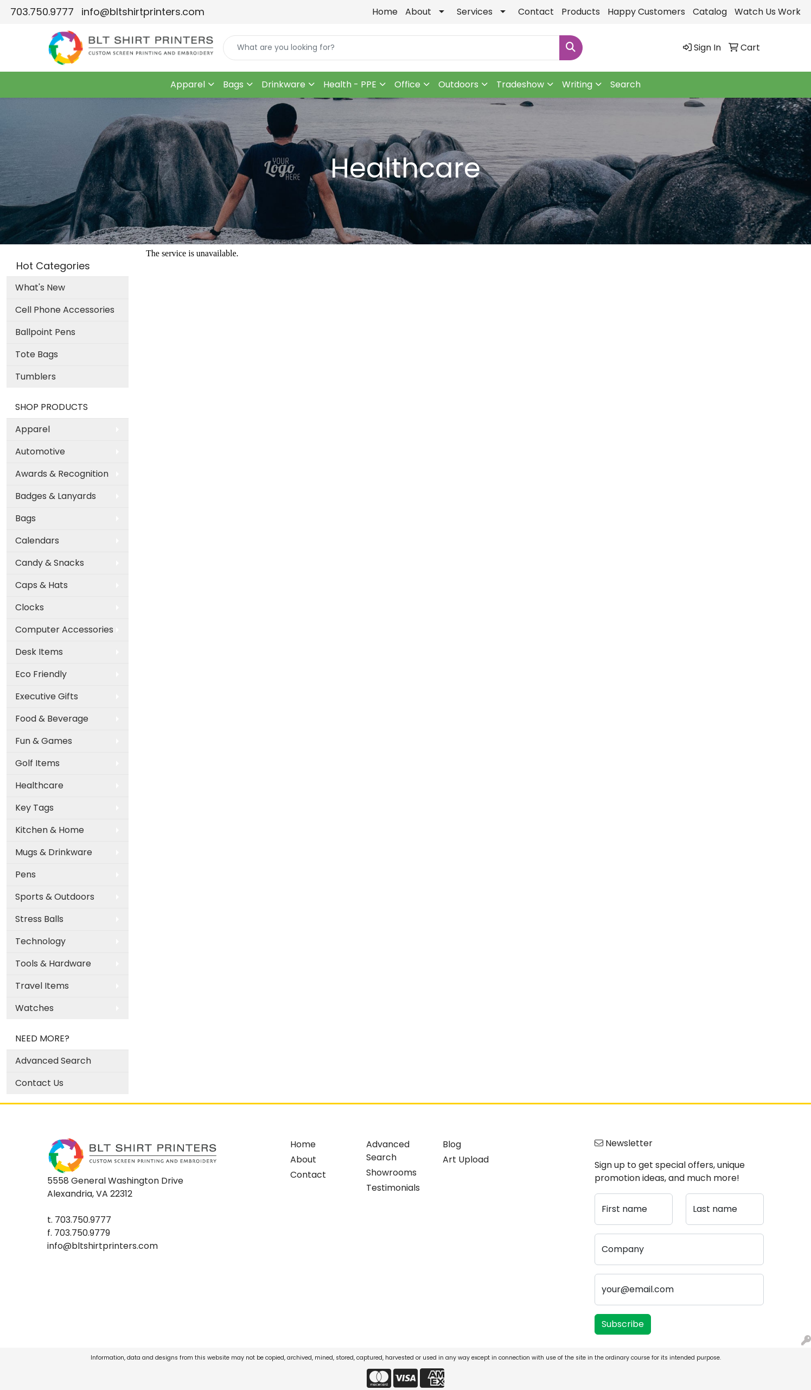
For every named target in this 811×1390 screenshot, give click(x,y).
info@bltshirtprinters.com (143, 11)
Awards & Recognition (61, 473)
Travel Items (42, 986)
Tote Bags (36, 354)
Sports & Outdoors (54, 896)
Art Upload (466, 1159)
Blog (452, 1144)
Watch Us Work (768, 11)
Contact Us (39, 1083)
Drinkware (283, 84)
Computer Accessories (64, 629)
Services (475, 11)
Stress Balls (39, 919)
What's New (40, 287)
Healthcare (39, 785)
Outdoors (458, 84)
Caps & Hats (41, 585)
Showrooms (391, 1172)
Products (580, 11)
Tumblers (35, 376)
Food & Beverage (51, 718)
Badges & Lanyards (55, 496)
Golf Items (37, 763)
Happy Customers (646, 11)
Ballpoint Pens (45, 332)
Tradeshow (520, 84)
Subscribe (623, 1324)
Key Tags (34, 807)
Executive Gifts (46, 696)
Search (625, 84)
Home (385, 11)
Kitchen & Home (49, 830)
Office (407, 84)
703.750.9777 (42, 11)
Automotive (40, 451)
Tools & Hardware (53, 963)
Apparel (187, 84)
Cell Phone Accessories (64, 310)
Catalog (710, 11)
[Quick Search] (391, 47)
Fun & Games (43, 741)
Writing (577, 84)
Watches (34, 1008)
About (418, 11)
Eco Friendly (41, 674)
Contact (536, 11)
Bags (233, 84)
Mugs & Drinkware (53, 852)
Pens (25, 874)
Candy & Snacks (49, 563)
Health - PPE (349, 84)
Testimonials (393, 1188)
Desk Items (39, 652)
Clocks (29, 607)
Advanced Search (53, 1060)
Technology (40, 941)
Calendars (37, 540)
